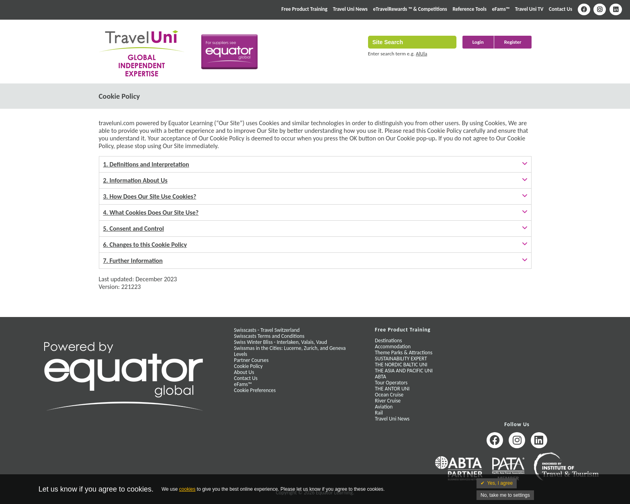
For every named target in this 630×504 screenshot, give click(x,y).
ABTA (380, 376)
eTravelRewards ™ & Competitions (410, 9)
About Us (244, 372)
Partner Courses (251, 360)
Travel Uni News (350, 9)
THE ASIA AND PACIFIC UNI (404, 370)
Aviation (384, 406)
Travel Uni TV (529, 9)
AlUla (421, 54)
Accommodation (393, 346)
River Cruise (388, 400)
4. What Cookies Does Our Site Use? (151, 212)
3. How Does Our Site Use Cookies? (149, 196)
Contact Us (560, 9)
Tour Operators (391, 382)
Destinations (388, 340)
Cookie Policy (248, 366)
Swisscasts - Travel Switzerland (266, 330)
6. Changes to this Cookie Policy (145, 244)
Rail (379, 412)
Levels (240, 354)
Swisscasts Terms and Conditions (269, 336)
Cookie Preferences (255, 390)
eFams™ (501, 9)
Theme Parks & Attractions (403, 352)
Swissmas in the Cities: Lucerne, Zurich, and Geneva (290, 348)
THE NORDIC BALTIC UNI (401, 364)
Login (478, 42)
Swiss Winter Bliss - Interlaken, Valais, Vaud (280, 342)
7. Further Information (133, 260)
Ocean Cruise (389, 394)
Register (513, 42)
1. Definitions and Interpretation (146, 164)
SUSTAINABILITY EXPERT (401, 358)
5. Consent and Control (133, 228)
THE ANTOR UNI (392, 388)
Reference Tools (469, 9)
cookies (187, 489)
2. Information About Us (135, 180)
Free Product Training (304, 9)
